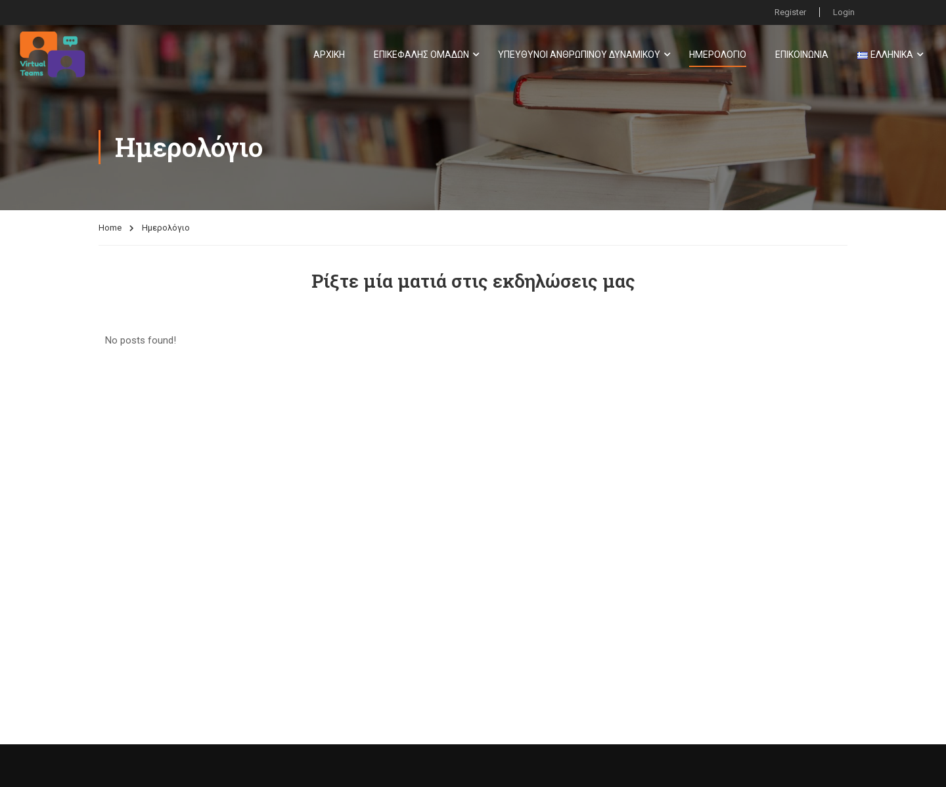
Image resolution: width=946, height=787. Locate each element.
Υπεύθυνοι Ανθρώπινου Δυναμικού (579, 54)
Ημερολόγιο (717, 54)
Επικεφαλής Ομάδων (421, 54)
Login (844, 12)
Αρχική (329, 54)
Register (790, 12)
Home (110, 228)
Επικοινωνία (801, 54)
